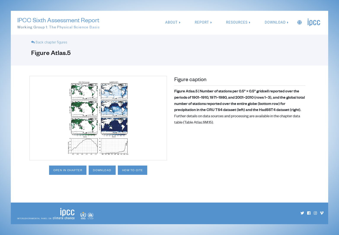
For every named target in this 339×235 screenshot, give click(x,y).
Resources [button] (237, 22)
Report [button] (202, 22)
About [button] (171, 22)
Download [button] (275, 22)
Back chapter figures (51, 42)
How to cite (132, 170)
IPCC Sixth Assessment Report (58, 23)
